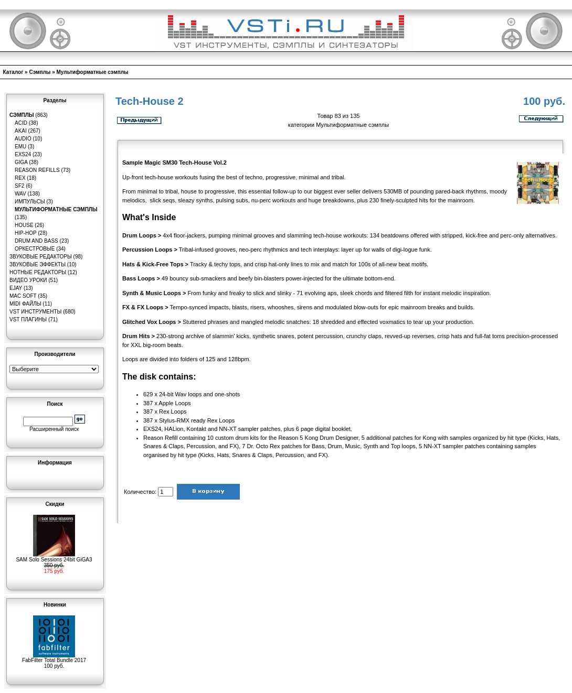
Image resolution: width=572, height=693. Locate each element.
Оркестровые (35, 249)
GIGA (21, 162)
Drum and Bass (36, 241)
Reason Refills (37, 170)
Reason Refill (160, 438)
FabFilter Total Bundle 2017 (54, 658)
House (24, 225)
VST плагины (28, 319)
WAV (20, 194)
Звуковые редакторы (40, 256)
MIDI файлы (25, 304)
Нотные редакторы (37, 272)
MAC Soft (22, 296)
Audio (23, 139)
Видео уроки (28, 280)
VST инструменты (35, 312)
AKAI (21, 131)
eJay (15, 288)
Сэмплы (39, 72)
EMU (20, 146)
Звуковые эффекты (37, 264)
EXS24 (23, 154)
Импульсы (30, 201)
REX (20, 178)
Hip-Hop (26, 233)
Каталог (13, 72)
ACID (21, 123)
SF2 (19, 186)
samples (525, 446)
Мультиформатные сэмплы (93, 72)
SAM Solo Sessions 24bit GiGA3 (54, 557)
